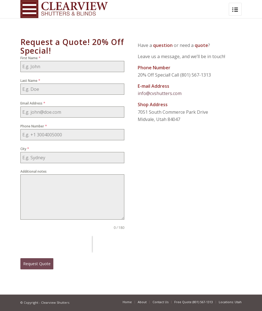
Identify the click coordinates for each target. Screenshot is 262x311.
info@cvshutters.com (160, 93)
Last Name (30, 80)
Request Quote (37, 263)
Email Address (32, 103)
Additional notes (33, 171)
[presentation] (56, 244)
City (24, 148)
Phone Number (33, 126)
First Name (30, 57)
